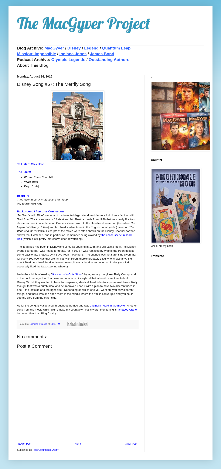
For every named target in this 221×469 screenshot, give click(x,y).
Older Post (131, 443)
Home (78, 443)
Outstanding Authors (109, 59)
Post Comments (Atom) (46, 449)
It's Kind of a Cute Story (66, 274)
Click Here (37, 164)
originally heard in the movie (107, 305)
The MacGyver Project (83, 23)
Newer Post (24, 443)
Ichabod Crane (127, 309)
